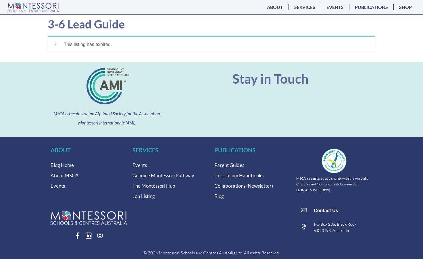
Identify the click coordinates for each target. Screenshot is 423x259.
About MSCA (65, 175)
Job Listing (143, 196)
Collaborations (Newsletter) (243, 186)
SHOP (405, 7)
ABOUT (275, 7)
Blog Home (62, 165)
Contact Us (326, 210)
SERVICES (304, 7)
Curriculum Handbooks (239, 175)
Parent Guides (229, 165)
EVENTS (335, 7)
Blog (219, 196)
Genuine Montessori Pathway (163, 175)
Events (58, 186)
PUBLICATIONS (371, 7)
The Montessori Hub (153, 186)
